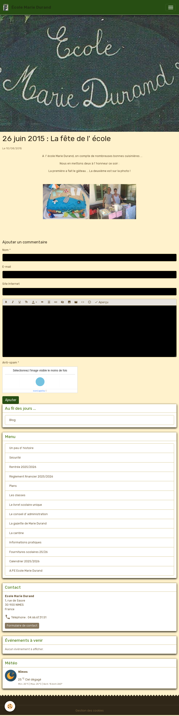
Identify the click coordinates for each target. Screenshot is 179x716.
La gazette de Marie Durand (28, 523)
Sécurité (15, 457)
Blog (12, 420)
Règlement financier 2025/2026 (31, 476)
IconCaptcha (39, 391)
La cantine (16, 533)
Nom (5, 250)
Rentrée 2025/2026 (22, 467)
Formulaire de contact (22, 625)
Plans (13, 486)
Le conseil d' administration (28, 514)
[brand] (28, 7)
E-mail (6, 266)
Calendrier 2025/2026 (24, 561)
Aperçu (101, 302)
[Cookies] (10, 706)
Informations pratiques (25, 542)
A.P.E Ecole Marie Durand (25, 570)
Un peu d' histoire (21, 448)
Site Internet (11, 283)
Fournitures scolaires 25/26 (28, 552)
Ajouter (10, 400)
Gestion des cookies (90, 710)
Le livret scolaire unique (25, 504)
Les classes (17, 495)
